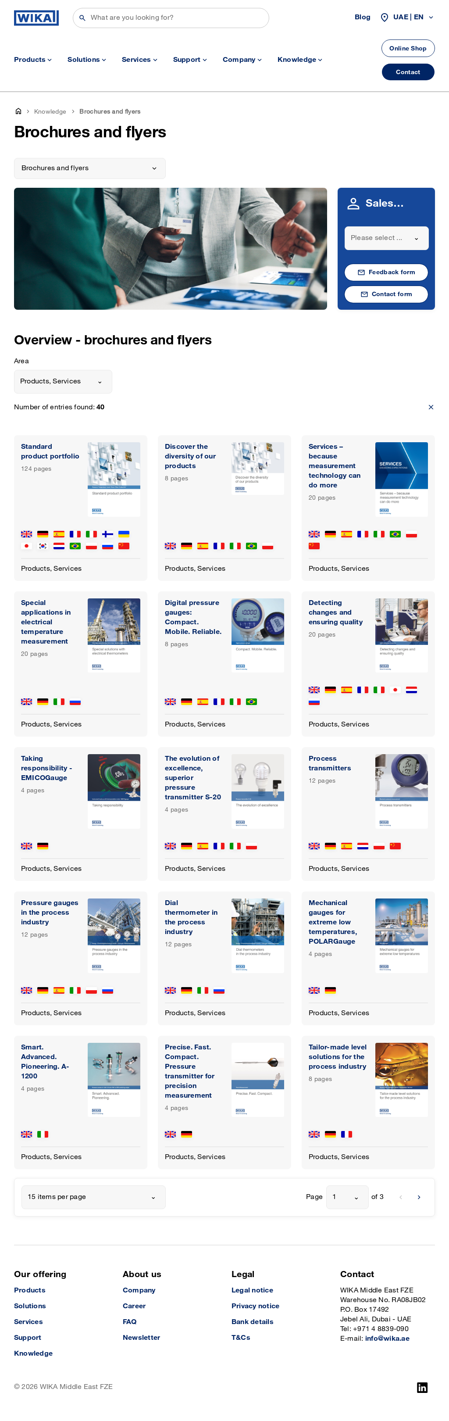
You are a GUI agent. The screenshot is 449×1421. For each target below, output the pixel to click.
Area (21, 361)
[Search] (171, 18)
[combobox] (387, 238)
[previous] (400, 1197)
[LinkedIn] (422, 1387)
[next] (419, 1197)
